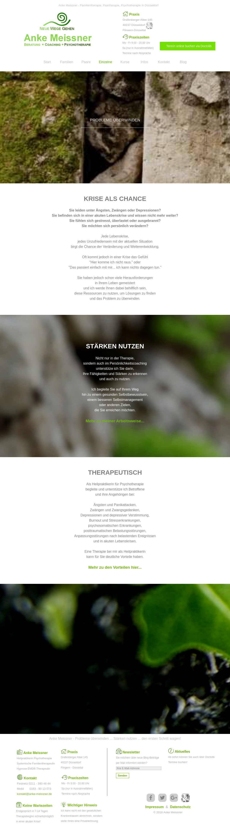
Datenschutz (180, 807)
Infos (144, 62)
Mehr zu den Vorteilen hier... (114, 567)
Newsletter (131, 752)
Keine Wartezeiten (37, 805)
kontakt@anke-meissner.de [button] (34, 794)
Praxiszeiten (139, 37)
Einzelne (105, 62)
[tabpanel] (139, 22)
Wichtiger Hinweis (82, 805)
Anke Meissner (35, 753)
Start (47, 62)
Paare (86, 62)
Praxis (134, 14)
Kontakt (164, 62)
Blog (183, 62)
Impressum (154, 807)
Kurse (125, 62)
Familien (66, 62)
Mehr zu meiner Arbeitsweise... (115, 421)
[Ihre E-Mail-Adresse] (138, 768)
